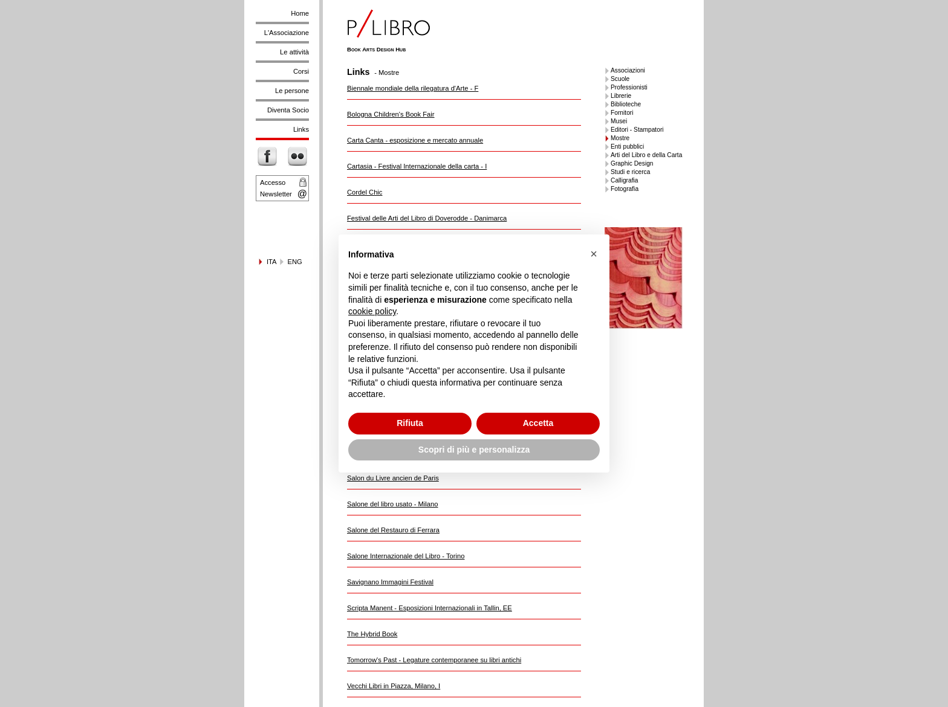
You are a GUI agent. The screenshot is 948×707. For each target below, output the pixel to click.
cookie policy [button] (372, 311)
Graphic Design (632, 163)
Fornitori (622, 112)
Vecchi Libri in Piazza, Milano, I (393, 685)
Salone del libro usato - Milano (392, 504)
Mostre (620, 138)
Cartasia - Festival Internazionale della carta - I (417, 166)
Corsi (301, 71)
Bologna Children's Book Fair (391, 114)
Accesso (272, 182)
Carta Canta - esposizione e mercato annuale (415, 140)
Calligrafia (624, 180)
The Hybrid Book (372, 634)
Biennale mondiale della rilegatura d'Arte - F (412, 88)
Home (300, 13)
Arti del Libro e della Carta (646, 155)
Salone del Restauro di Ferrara (393, 530)
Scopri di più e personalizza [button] (474, 449)
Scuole (620, 79)
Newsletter (276, 194)
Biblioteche (626, 104)
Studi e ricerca (630, 172)
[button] (593, 253)
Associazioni (628, 70)
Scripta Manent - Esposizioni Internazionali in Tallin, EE (429, 608)
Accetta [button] (538, 423)
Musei (619, 121)
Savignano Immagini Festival (390, 582)
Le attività (294, 52)
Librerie (621, 95)
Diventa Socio (288, 110)
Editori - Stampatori (637, 129)
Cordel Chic (364, 192)
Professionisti (629, 87)
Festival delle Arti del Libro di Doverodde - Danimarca (427, 218)
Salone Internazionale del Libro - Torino (405, 556)
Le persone (292, 90)
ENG (295, 261)
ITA (272, 261)
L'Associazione (286, 32)
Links (301, 129)
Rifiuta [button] (410, 423)
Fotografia (624, 189)
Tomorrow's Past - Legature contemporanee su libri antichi (434, 659)
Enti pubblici (627, 146)
